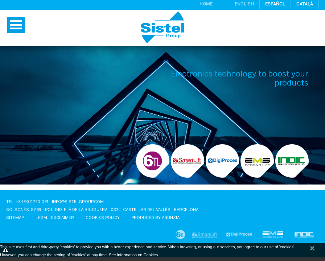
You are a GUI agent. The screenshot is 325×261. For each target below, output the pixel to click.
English (244, 4)
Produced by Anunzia (155, 218)
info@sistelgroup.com (78, 202)
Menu (16, 25)
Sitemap (15, 218)
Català (304, 4)
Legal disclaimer (55, 218)
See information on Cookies (133, 255)
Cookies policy (103, 218)
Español (275, 4)
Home (206, 4)
